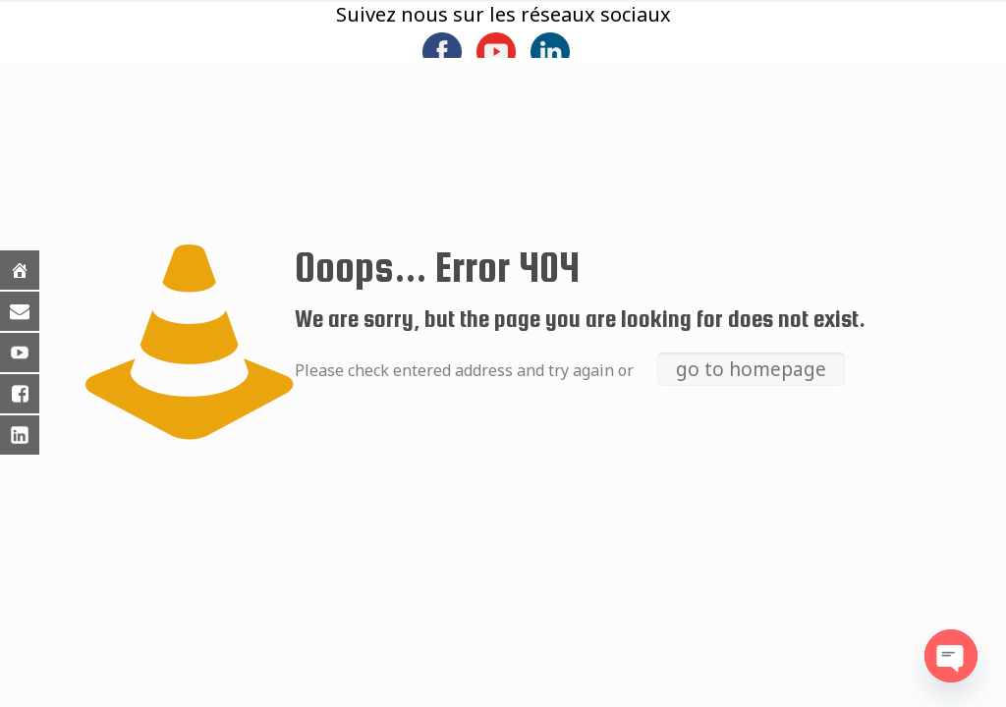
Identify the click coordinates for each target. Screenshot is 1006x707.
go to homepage (751, 369)
